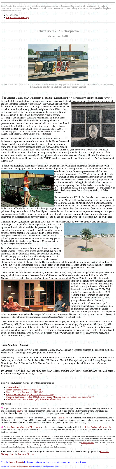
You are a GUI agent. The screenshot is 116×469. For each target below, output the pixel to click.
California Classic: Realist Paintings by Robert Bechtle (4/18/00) (33, 399)
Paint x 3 (61, 418)
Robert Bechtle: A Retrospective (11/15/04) (24, 392)
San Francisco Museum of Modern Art (23, 427)
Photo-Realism (12, 387)
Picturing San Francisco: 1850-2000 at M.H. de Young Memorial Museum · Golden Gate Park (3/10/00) (50, 397)
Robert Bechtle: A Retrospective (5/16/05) (24, 390)
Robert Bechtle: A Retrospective (98, 427)
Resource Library (25, 454)
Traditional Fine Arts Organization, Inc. (20, 466)
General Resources (87, 443)
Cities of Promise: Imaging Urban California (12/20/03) (30, 394)
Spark (19, 411)
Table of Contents (16, 462)
